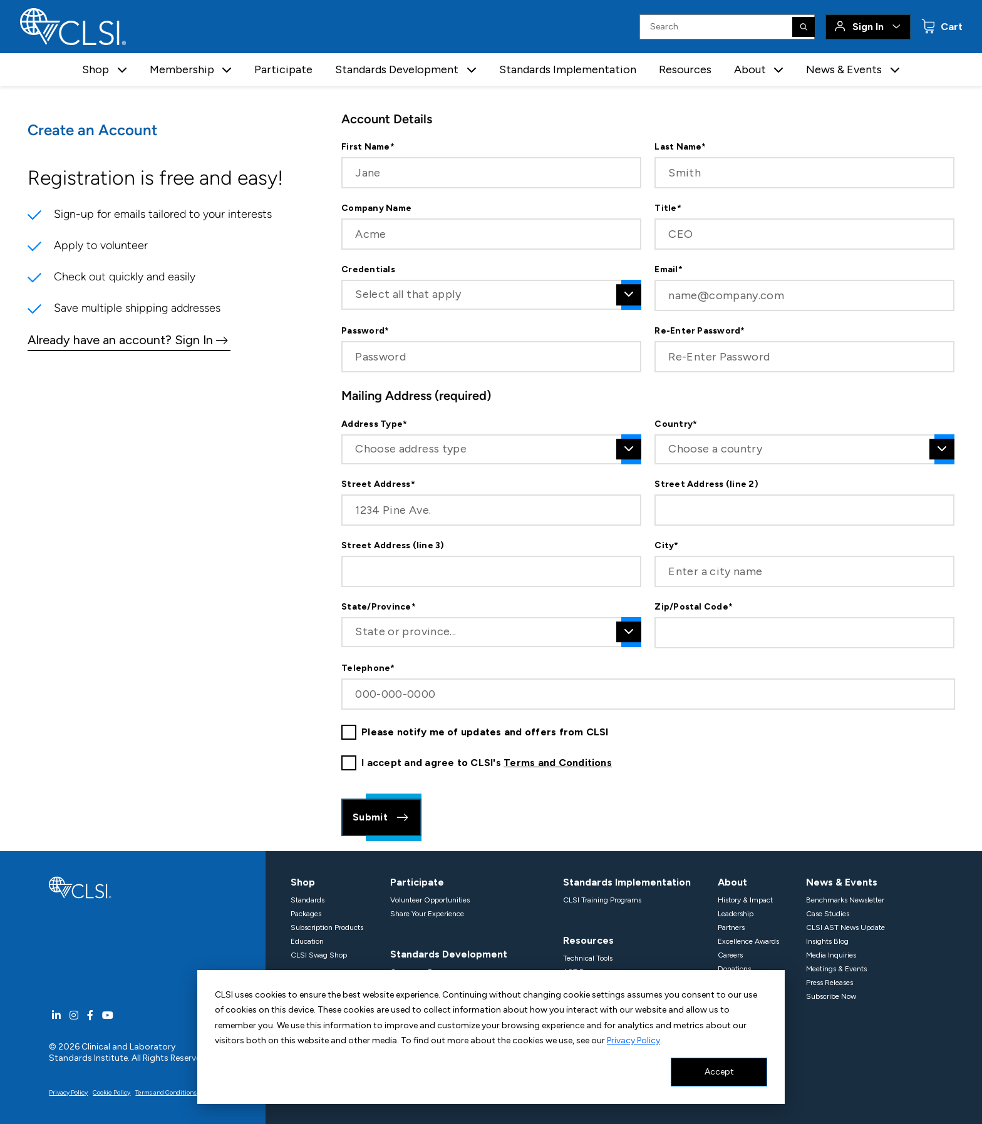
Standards (307, 900)
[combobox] (491, 295)
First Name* (368, 147)
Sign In (868, 27)
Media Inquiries (831, 955)
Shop (303, 882)
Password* (365, 331)
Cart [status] (950, 27)
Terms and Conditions (558, 763)
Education (307, 941)
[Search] (803, 27)
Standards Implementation (567, 69)
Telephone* (368, 668)
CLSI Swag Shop (319, 955)
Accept (719, 1071)
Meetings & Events (836, 968)
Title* (667, 208)
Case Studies (827, 913)
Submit (381, 817)
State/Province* (378, 607)
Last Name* (680, 147)
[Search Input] (727, 26)
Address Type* (374, 424)
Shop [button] (95, 69)
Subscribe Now (831, 996)
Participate (283, 69)
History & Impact (745, 900)
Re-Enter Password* (699, 331)
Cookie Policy (111, 1092)
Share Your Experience (427, 913)
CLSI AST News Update (845, 927)
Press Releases (829, 982)
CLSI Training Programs (602, 900)
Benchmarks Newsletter (845, 900)
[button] (122, 70)
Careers (730, 955)
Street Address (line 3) (393, 546)
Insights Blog (827, 941)
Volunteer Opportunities (430, 900)
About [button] (750, 69)
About (732, 882)
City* (666, 546)
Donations (734, 968)
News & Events (841, 882)
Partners (731, 927)
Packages (306, 913)
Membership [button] (182, 69)
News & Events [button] (844, 69)
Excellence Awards (748, 941)
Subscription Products (327, 927)
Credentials (368, 270)
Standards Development (448, 954)
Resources (685, 69)
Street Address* (378, 484)
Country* (675, 424)
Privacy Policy (633, 1040)
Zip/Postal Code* (693, 607)
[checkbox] (348, 732)
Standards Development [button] (396, 69)
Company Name (376, 208)
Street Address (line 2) (706, 484)
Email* (668, 270)
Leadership (735, 913)
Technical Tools (587, 958)
